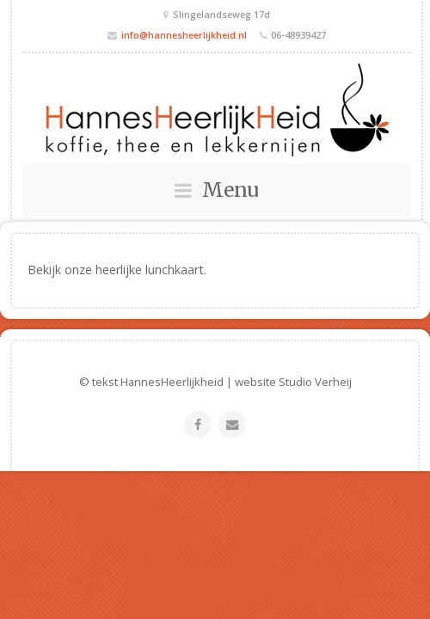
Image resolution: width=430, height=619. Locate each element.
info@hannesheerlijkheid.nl (184, 34)
